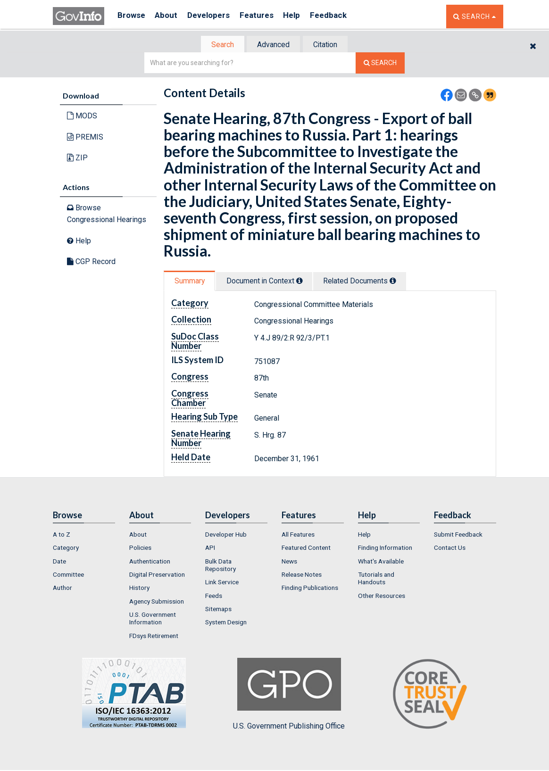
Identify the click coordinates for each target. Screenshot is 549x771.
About (170, 16)
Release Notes (302, 575)
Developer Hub (226, 535)
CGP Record (91, 262)
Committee (68, 575)
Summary (191, 281)
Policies (140, 549)
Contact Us (450, 549)
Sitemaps (218, 609)
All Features (298, 535)
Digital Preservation (157, 575)
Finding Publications (310, 589)
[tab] (218, 45)
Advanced (273, 45)
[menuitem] (84, 535)
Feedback (345, 16)
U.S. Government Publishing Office (289, 695)
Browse (132, 16)
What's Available (381, 562)
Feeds (213, 596)
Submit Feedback (458, 535)
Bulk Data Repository (220, 565)
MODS (82, 116)
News (289, 562)
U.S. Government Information (152, 619)
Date (59, 562)
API (210, 549)
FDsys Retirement (153, 636)
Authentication (149, 562)
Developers (216, 16)
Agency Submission (156, 602)
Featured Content (306, 549)
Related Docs (371, 281)
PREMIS (85, 137)
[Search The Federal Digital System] (380, 64)
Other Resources (381, 596)
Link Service (222, 583)
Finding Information (385, 549)
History (139, 589)
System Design (226, 623)
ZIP (77, 158)
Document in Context (270, 281)
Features (267, 16)
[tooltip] (305, 281)
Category (66, 549)
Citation (328, 45)
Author (62, 589)
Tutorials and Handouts (376, 579)
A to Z (61, 535)
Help (306, 16)
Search (218, 45)
